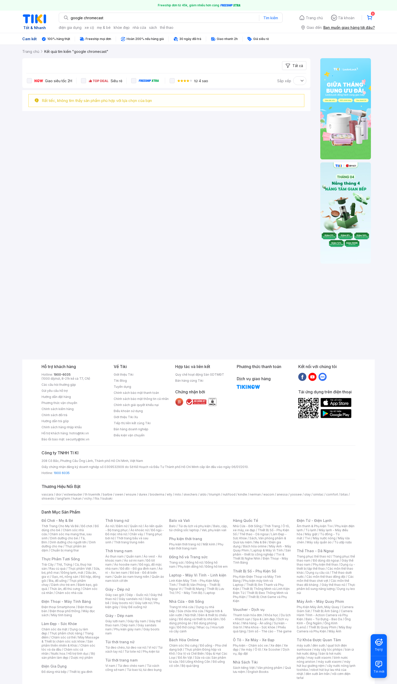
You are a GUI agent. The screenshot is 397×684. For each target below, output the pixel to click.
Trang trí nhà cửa (181, 607)
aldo (203, 494)
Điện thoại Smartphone (58, 607)
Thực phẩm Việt (79, 568)
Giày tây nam (136, 621)
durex (143, 494)
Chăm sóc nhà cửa (69, 593)
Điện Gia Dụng (54, 666)
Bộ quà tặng (190, 666)
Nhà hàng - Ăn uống (257, 623)
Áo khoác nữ (139, 530)
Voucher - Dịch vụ (248, 609)
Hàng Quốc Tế (245, 520)
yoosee (296, 494)
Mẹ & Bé (260, 542)
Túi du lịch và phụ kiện (194, 526)
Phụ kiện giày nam (127, 629)
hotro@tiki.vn (79, 433)
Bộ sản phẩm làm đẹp (68, 655)
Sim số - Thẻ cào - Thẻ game (270, 631)
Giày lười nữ (143, 603)
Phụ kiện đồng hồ (190, 566)
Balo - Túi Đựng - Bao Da (324, 619)
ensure (131, 494)
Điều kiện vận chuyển (129, 435)
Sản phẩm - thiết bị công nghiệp (262, 552)
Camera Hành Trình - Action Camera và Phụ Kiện (324, 615)
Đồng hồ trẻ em (216, 566)
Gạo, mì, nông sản (65, 577)
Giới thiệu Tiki (123, 374)
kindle (242, 494)
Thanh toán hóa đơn (247, 615)
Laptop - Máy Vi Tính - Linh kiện (197, 575)
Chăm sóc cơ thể (63, 637)
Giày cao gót (114, 595)
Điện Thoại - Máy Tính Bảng (66, 601)
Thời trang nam (118, 551)
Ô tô (258, 649)
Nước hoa (58, 653)
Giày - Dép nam (119, 615)
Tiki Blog (120, 380)
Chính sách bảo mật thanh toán (136, 393)
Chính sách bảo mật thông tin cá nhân (141, 399)
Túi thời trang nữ (119, 642)
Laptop (210, 593)
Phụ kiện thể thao (325, 564)
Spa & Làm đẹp (264, 619)
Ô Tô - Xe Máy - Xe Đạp (253, 640)
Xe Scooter (272, 649)
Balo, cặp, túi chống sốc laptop (198, 528)
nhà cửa (139, 27)
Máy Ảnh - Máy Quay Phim (320, 601)
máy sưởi (303, 645)
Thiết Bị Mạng (194, 589)
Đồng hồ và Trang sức (188, 557)
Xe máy (246, 649)
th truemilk (92, 494)
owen (119, 494)
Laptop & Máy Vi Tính (267, 550)
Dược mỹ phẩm (82, 657)
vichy (88, 498)
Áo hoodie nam (125, 564)
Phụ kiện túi (151, 651)
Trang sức (176, 562)
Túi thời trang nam (121, 660)
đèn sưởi (318, 645)
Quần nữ (136, 526)
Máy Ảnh (335, 631)
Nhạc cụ (203, 627)
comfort (332, 494)
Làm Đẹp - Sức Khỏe (59, 624)
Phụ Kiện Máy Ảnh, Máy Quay (318, 607)
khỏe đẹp (122, 27)
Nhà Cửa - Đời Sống (186, 601)
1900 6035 (62, 473)
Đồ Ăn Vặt (185, 657)
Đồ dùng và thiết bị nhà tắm (199, 619)
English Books (258, 672)
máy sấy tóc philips (328, 649)
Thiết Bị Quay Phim (322, 627)
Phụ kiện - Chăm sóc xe (250, 645)
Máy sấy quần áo (319, 542)
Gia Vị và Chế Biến (190, 653)
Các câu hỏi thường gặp (59, 385)
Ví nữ (151, 647)
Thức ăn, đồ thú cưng (65, 589)
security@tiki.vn (77, 439)
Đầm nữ (121, 526)
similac (318, 494)
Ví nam (110, 666)
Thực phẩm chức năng (66, 633)
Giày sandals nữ (130, 599)
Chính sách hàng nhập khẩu (62, 427)
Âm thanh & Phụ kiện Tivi (315, 526)
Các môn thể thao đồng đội (325, 577)
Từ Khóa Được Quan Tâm (319, 640)
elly (169, 494)
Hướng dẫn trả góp (55, 421)
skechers (190, 494)
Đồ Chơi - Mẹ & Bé (57, 520)
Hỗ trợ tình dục (78, 653)
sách (153, 27)
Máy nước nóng (324, 538)
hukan (77, 498)
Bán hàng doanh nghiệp (131, 429)
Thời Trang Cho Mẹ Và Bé (60, 526)
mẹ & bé (104, 27)
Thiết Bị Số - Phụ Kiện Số (254, 571)
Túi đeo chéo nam (131, 666)
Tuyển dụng (122, 387)
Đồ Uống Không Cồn (195, 662)
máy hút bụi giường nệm (323, 664)
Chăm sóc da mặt (54, 629)
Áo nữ (109, 526)
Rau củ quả (57, 568)
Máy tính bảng (61, 615)
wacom (268, 494)
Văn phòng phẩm (269, 668)
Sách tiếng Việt (244, 668)
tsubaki (107, 498)
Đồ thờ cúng (186, 627)
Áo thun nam (114, 556)
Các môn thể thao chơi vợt (325, 579)
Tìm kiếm (270, 18)
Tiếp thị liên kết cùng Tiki (132, 423)
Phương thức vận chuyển (59, 403)
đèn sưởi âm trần (318, 674)
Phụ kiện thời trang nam (196, 546)
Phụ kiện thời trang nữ (184, 544)
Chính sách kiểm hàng (58, 409)
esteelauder (73, 494)
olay (307, 494)
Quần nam (133, 556)
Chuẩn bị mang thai (65, 550)
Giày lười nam (115, 621)
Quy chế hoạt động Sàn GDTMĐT (199, 374)
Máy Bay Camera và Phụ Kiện (324, 629)
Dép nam (128, 625)
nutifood (229, 494)
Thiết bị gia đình (80, 672)
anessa (282, 494)
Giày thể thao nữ (333, 585)
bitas (344, 494)
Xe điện (275, 645)
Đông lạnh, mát (72, 572)
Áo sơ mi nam (134, 560)
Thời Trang (272, 526)
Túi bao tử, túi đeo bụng (144, 670)
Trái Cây (48, 564)
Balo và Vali (179, 520)
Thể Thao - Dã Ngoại (315, 551)
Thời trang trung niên (129, 542)
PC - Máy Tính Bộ (189, 593)
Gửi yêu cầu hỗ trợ (55, 391)
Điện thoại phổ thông (65, 611)
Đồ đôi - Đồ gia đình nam (138, 568)
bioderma (157, 494)
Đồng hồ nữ (194, 562)
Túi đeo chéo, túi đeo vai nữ (125, 647)
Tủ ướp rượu (343, 542)
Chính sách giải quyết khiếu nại (136, 405)
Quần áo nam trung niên (131, 577)
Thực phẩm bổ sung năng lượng (326, 587)
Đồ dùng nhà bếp (54, 672)
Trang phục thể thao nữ (313, 556)
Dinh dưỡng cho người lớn (68, 542)
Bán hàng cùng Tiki (189, 380)
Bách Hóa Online (184, 640)
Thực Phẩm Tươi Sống (61, 559)
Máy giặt (311, 534)
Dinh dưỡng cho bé (64, 538)
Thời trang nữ (117, 520)
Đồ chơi (86, 526)
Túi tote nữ (132, 651)
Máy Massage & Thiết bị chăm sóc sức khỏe (70, 639)
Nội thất (190, 615)
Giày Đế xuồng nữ (134, 607)
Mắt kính (209, 544)
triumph (214, 494)
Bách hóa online (255, 546)
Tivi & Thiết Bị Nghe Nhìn (258, 556)
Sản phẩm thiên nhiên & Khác (67, 643)
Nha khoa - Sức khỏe (260, 627)
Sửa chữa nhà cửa (190, 611)
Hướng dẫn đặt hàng (56, 397)
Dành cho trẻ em (63, 585)
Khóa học (271, 615)
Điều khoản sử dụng (128, 411)
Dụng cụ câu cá (317, 572)
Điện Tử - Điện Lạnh (314, 520)
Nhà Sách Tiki (245, 662)
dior (59, 494)
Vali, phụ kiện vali (214, 530)
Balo (172, 526)
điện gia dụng (70, 27)
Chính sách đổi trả (54, 415)
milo (178, 494)
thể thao (166, 27)
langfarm (63, 498)
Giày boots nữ (122, 603)
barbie (107, 494)
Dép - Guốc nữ (137, 595)
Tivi (307, 538)
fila (96, 498)
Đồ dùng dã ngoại (326, 560)
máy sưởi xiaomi (330, 662)
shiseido (48, 498)
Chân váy (136, 534)
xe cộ (89, 27)
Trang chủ (314, 18)
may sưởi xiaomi (319, 657)
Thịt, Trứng (64, 564)
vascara (47, 494)
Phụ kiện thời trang (185, 539)
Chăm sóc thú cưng (183, 645)
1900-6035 (62, 374)
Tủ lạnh (310, 530)
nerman (255, 494)
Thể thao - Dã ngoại (254, 534)
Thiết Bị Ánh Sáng (325, 611)
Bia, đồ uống (58, 581)
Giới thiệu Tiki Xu (126, 417)
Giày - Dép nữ (117, 589)
